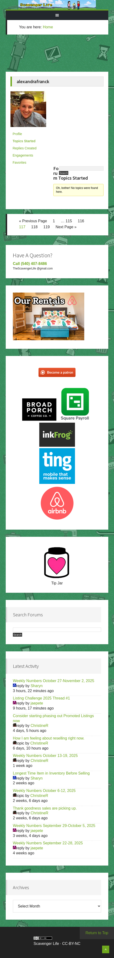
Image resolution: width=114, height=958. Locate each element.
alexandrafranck (33, 81)
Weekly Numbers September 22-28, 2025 (48, 843)
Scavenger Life (57, 5)
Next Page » (65, 227)
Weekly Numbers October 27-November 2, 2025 (53, 681)
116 (81, 221)
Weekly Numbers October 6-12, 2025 (44, 791)
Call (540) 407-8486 (30, 264)
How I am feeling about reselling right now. (48, 738)
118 (34, 227)
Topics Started (24, 141)
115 (69, 221)
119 (46, 227)
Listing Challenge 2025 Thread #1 (41, 698)
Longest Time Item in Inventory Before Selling (51, 773)
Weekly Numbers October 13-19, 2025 (45, 756)
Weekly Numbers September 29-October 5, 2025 (54, 826)
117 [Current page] (22, 227)
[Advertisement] (62, 56)
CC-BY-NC (71, 944)
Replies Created (24, 148)
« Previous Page (33, 221)
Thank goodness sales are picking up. (45, 808)
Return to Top (96, 933)
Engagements (23, 155)
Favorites (19, 162)
